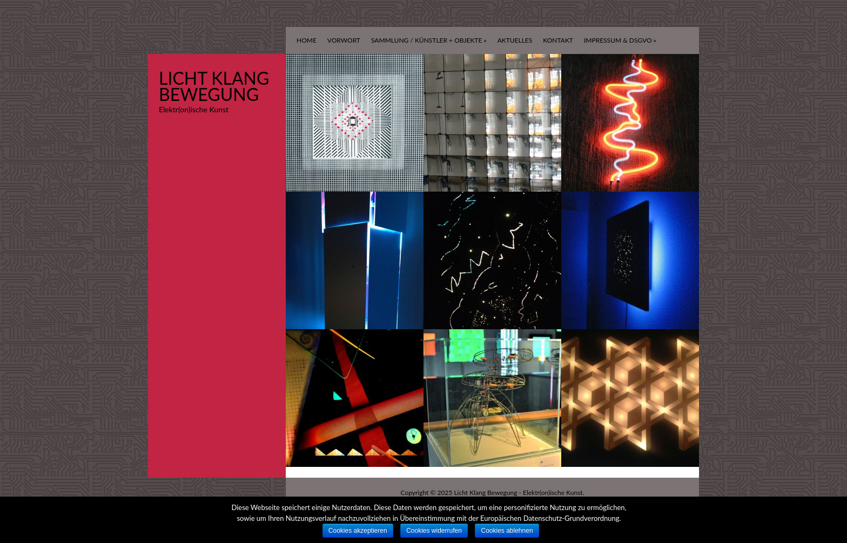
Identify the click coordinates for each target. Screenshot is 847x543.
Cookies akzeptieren (357, 530)
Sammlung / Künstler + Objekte (429, 40)
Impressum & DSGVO (620, 40)
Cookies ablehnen (507, 530)
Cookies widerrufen (434, 530)
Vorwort (343, 40)
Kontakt (558, 40)
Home (307, 40)
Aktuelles (515, 40)
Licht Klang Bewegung (214, 86)
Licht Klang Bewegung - (488, 492)
